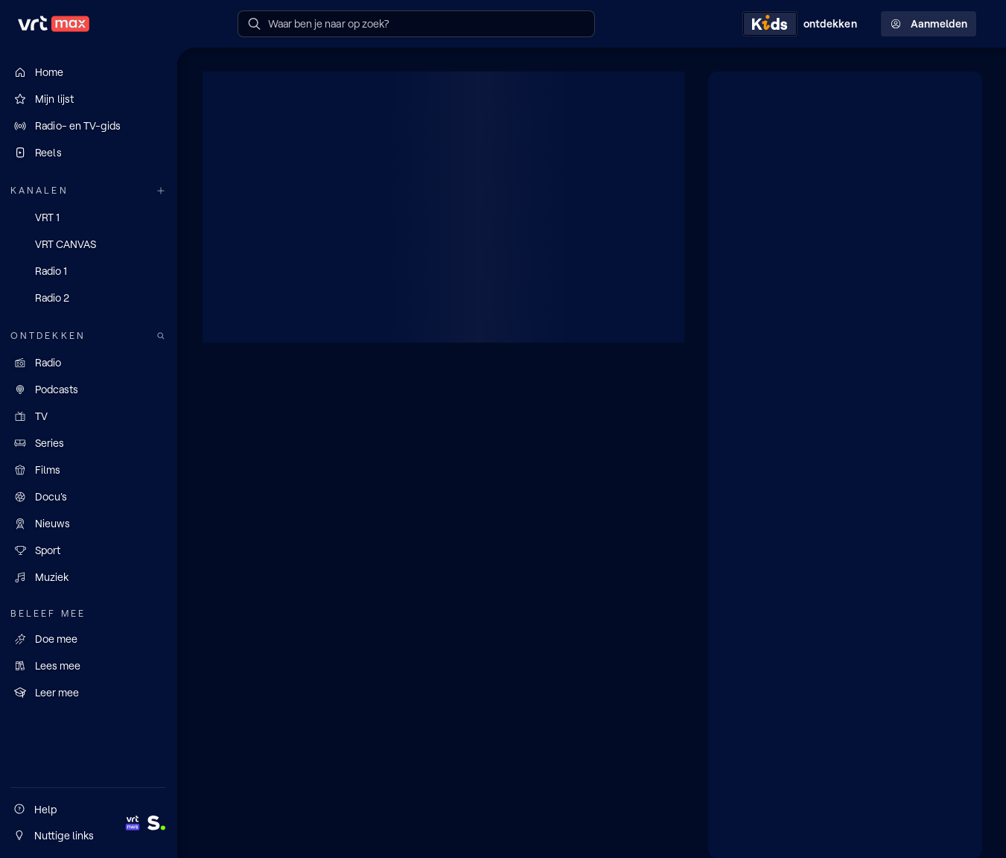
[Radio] (89, 362)
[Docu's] (89, 496)
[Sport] (89, 550)
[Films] (89, 470)
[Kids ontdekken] (802, 23)
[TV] (89, 416)
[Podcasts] (89, 389)
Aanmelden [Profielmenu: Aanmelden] (928, 24)
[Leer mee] (89, 692)
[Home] (89, 72)
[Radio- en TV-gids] (89, 126)
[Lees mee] (89, 665)
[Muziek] (89, 577)
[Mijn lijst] (89, 99)
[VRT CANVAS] (89, 244)
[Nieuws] (89, 523)
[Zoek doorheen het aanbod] (162, 336)
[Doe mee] (89, 638)
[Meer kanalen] (162, 191)
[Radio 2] (89, 298)
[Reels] (89, 152)
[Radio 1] (89, 271)
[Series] (89, 443)
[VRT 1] (89, 217)
